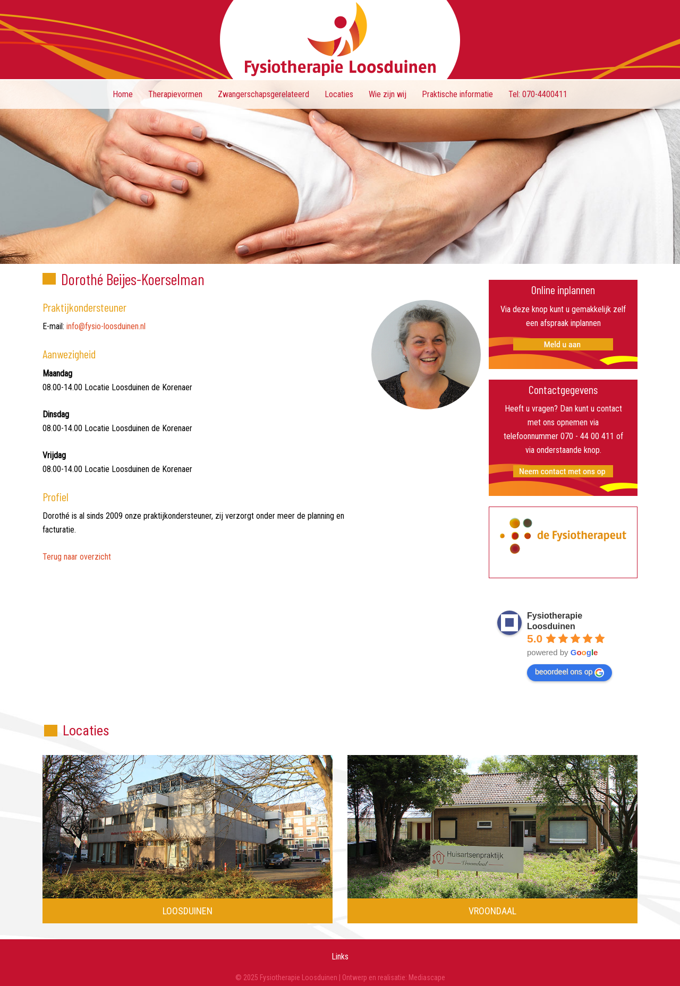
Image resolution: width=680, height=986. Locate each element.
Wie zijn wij (387, 94)
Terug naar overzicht (76, 557)
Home (123, 94)
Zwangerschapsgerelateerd (263, 94)
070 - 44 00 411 (587, 436)
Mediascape (427, 977)
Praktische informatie (457, 94)
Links (340, 956)
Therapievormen (175, 94)
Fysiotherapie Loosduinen (340, 39)
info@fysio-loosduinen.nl (106, 326)
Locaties (339, 94)
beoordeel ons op (569, 672)
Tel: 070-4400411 (537, 94)
